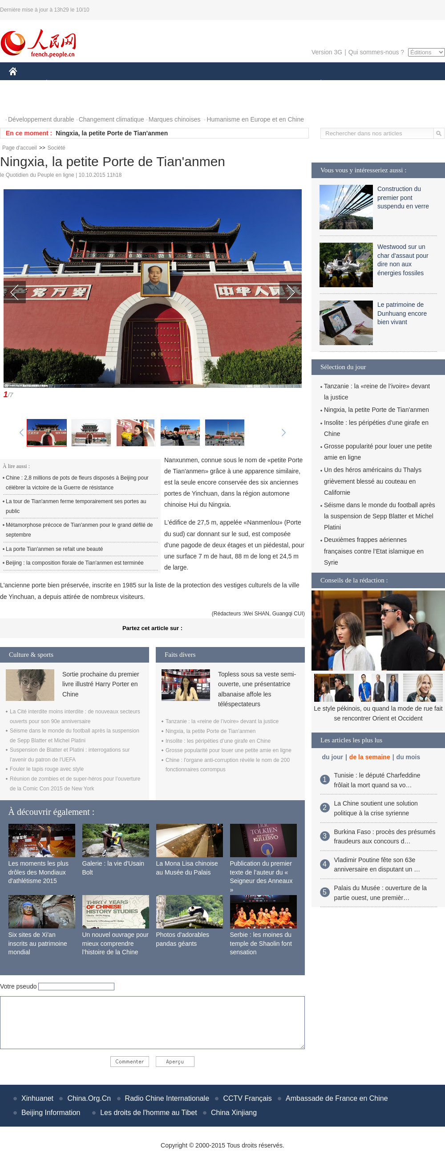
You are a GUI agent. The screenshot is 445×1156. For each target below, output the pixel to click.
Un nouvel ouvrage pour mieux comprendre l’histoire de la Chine (115, 943)
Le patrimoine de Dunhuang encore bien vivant (402, 313)
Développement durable (41, 119)
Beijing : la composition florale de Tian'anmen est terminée (75, 563)
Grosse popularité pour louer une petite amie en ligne (228, 750)
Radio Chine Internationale (167, 1098)
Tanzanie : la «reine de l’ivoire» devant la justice (222, 721)
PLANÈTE (316, 84)
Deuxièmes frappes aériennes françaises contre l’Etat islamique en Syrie (374, 551)
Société (56, 148)
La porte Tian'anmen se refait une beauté (54, 549)
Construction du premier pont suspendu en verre (403, 197)
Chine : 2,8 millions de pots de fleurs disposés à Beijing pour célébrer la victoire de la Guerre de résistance (77, 483)
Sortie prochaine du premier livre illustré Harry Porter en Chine (100, 684)
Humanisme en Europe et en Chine (255, 119)
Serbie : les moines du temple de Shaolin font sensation (261, 943)
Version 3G (327, 52)
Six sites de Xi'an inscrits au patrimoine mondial (37, 943)
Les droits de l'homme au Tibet (148, 1112)
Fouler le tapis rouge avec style (47, 769)
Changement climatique (111, 119)
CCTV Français (247, 1098)
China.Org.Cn (89, 1098)
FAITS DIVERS (268, 84)
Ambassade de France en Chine (337, 1098)
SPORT (352, 84)
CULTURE (220, 84)
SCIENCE (180, 84)
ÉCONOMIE (62, 84)
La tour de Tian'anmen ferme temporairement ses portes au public (76, 506)
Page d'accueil (19, 148)
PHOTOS (27, 102)
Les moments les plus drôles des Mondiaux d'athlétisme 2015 (38, 872)
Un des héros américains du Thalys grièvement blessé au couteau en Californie (372, 481)
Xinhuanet (37, 1098)
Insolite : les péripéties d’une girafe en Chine (218, 741)
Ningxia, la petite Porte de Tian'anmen (112, 133)
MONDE (103, 84)
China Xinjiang (234, 1112)
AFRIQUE (140, 84)
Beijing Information (51, 1112)
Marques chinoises (175, 119)
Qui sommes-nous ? (376, 52)
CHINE (24, 84)
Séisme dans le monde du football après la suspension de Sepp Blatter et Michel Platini (379, 516)
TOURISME (390, 84)
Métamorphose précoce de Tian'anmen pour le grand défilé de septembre (79, 530)
